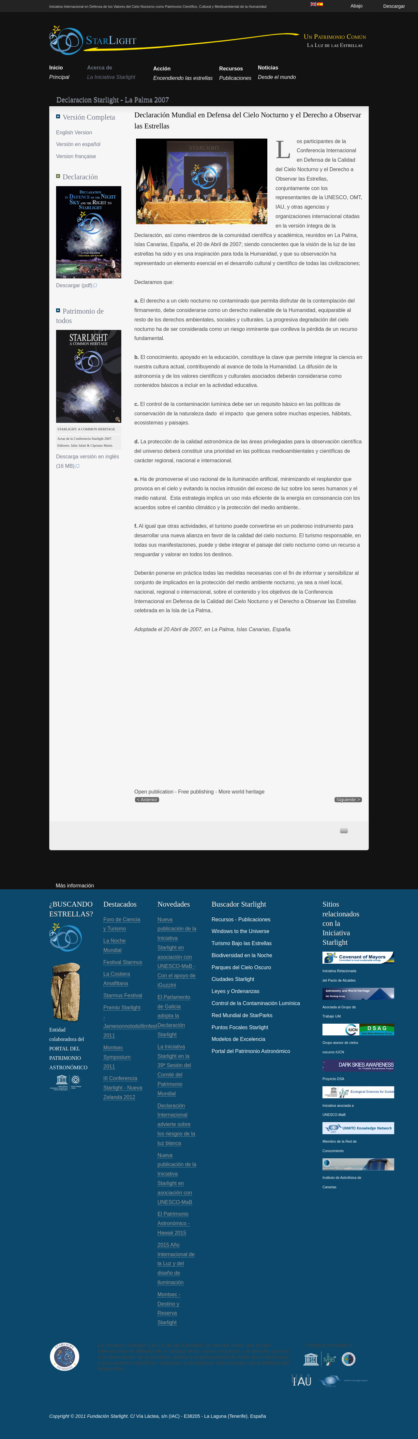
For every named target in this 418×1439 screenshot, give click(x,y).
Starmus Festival (122, 995)
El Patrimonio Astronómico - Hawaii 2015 (173, 1223)
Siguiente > (348, 799)
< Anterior (147, 799)
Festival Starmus (122, 962)
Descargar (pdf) (76, 285)
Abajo (357, 5)
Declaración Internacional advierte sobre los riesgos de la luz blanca (176, 1124)
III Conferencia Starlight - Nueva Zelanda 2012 (122, 1088)
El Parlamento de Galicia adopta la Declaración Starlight (173, 1015)
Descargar (394, 6)
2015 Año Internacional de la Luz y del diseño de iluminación (176, 1263)
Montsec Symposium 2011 (117, 1057)
